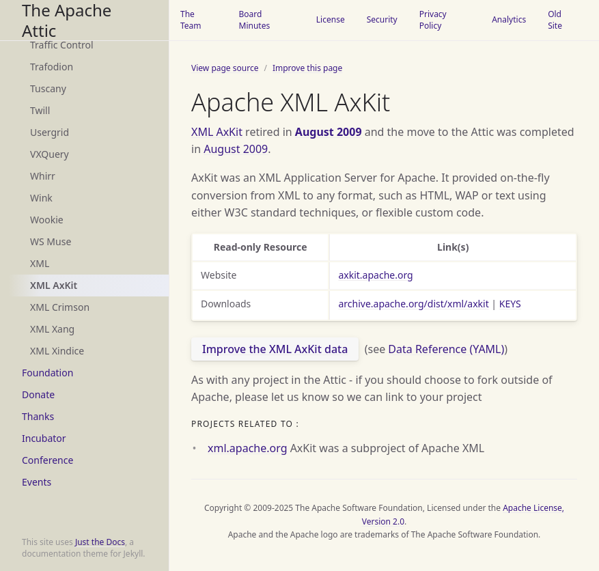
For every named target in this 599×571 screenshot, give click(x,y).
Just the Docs (100, 542)
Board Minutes (254, 19)
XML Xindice (57, 350)
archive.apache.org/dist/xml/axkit (413, 303)
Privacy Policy (433, 19)
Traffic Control (62, 44)
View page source (224, 68)
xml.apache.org (247, 448)
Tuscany (48, 88)
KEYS (510, 303)
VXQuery (49, 154)
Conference (47, 460)
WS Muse (50, 241)
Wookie (47, 219)
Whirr (42, 175)
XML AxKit (53, 285)
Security (382, 19)
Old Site (555, 19)
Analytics (509, 19)
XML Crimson (59, 307)
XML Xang (52, 328)
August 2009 (328, 131)
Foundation (47, 372)
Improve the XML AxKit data (275, 349)
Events (36, 481)
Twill (40, 110)
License (330, 19)
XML (39, 263)
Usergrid (49, 132)
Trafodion (51, 66)
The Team (190, 19)
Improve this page (307, 68)
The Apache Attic (66, 20)
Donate (38, 394)
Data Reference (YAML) (446, 349)
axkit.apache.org (375, 274)
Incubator (44, 438)
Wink (41, 197)
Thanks (38, 416)
